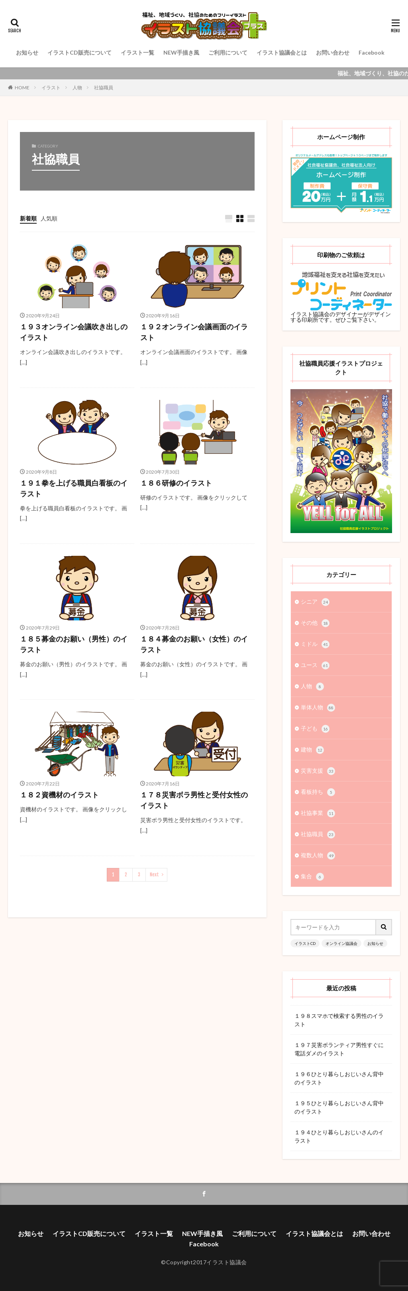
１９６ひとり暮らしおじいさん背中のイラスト (339, 1078)
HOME (22, 88)
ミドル (315, 644)
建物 (312, 750)
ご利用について (227, 52)
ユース (315, 665)
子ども (315, 729)
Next (154, 875)
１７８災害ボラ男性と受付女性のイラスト (194, 800)
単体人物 (318, 708)
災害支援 (318, 771)
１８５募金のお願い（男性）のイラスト (74, 644)
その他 (315, 623)
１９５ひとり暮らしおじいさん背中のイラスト (339, 1107)
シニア (315, 602)
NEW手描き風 (181, 52)
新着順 (28, 218)
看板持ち (318, 792)
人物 (77, 88)
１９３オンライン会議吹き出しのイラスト (74, 332)
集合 (312, 877)
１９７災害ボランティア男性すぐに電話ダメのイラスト (339, 1049)
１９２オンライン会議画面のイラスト (194, 332)
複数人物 (318, 856)
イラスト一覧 (137, 52)
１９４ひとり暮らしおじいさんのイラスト (339, 1136)
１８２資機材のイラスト (59, 794)
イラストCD (305, 943)
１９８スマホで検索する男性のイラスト (339, 1019)
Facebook (371, 52)
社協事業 (318, 813)
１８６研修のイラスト (176, 482)
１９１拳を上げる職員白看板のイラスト (74, 488)
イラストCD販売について (79, 52)
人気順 (49, 218)
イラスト (51, 88)
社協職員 (103, 88)
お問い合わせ (332, 52)
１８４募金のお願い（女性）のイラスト (194, 644)
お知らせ (27, 52)
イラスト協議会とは (282, 52)
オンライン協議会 (341, 943)
